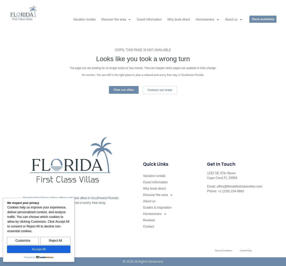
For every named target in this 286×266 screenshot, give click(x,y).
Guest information (149, 19)
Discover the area (116, 19)
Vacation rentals (84, 19)
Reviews (149, 220)
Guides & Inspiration (157, 207)
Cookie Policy (246, 251)
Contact (148, 226)
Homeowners (207, 19)
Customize (23, 240)
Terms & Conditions (223, 251)
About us (234, 19)
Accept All (39, 249)
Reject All (55, 240)
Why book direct (178, 19)
